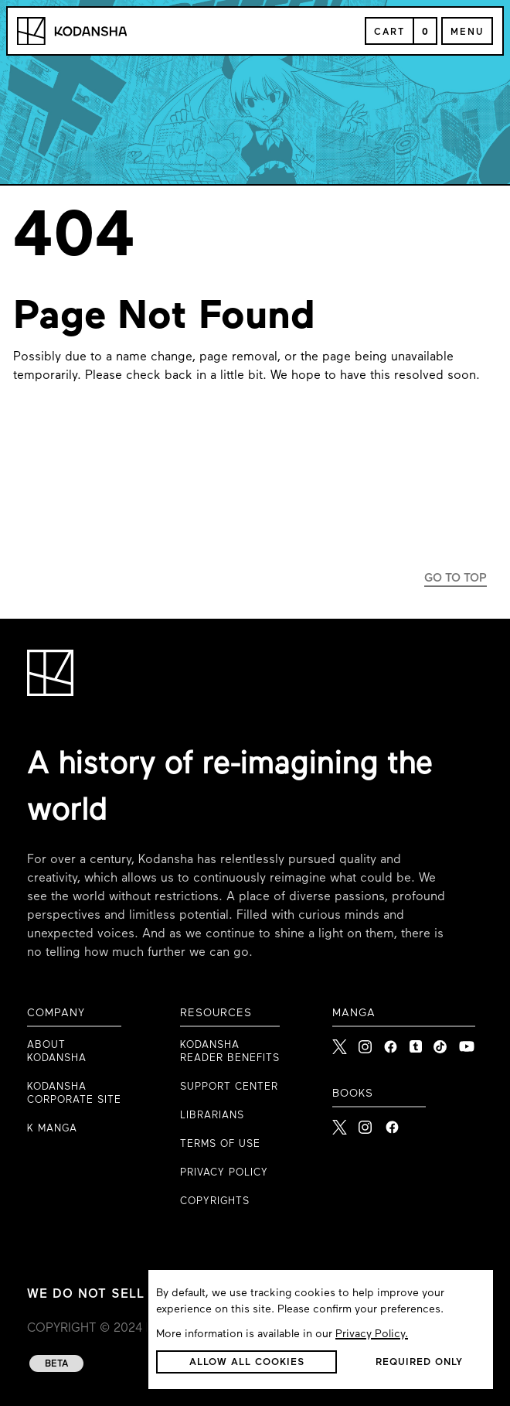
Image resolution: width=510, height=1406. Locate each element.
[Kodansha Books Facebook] (392, 1123)
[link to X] (339, 1042)
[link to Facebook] (390, 1042)
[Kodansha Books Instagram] (366, 1123)
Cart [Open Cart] (389, 32)
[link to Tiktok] (440, 1042)
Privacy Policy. (371, 1334)
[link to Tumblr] (416, 1042)
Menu (467, 32)
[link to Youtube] (466, 1042)
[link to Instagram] (365, 1042)
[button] (246, 1362)
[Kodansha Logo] (72, 31)
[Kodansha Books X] (339, 1123)
